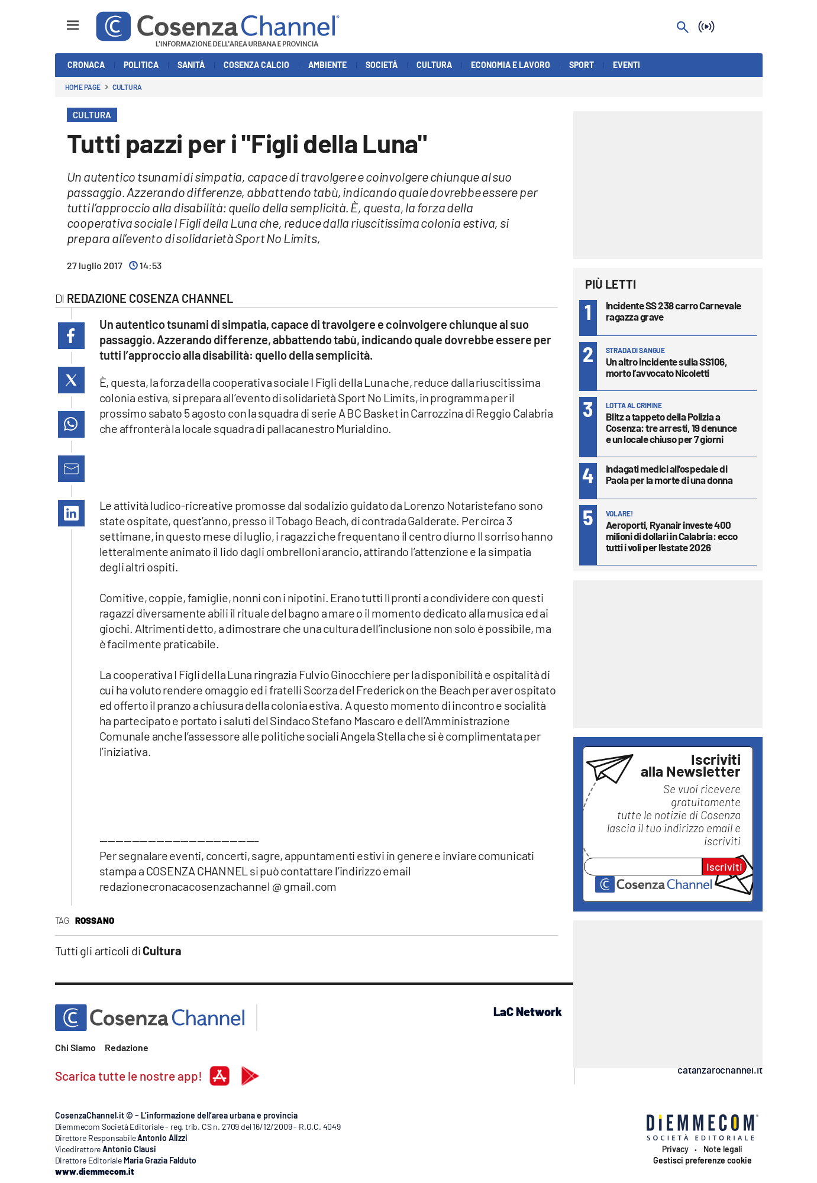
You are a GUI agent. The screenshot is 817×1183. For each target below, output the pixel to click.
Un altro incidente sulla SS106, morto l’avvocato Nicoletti (667, 367)
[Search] (683, 28)
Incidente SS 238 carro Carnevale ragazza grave (673, 310)
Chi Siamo (75, 1047)
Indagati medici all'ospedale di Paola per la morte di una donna (669, 474)
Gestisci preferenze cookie (702, 1160)
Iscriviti (724, 866)
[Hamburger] (62, 20)
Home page (83, 87)
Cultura (127, 87)
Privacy (675, 1149)
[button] (71, 335)
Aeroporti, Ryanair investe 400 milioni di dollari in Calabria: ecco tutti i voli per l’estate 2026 (672, 536)
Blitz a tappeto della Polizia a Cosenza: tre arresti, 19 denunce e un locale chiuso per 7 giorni (671, 428)
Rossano (94, 920)
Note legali (722, 1149)
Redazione (126, 1047)
